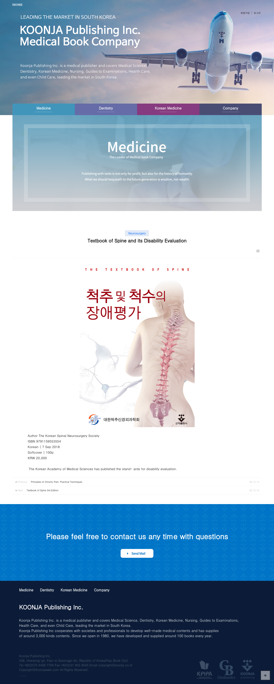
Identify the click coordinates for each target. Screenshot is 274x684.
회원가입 (245, 12)
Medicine (43, 108)
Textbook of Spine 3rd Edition (42, 490)
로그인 (257, 12)
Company (230, 108)
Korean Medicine (168, 108)
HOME (17, 5)
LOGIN (22, 675)
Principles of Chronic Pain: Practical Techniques (56, 481)
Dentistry (106, 108)
